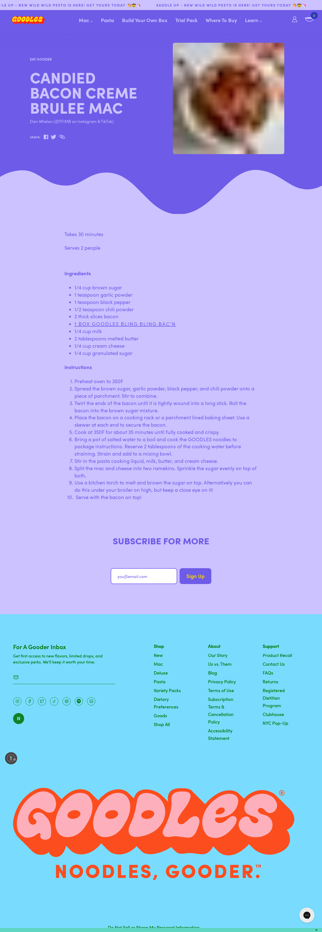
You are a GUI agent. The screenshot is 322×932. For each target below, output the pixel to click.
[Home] (24, 20)
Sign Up (195, 576)
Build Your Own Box (144, 20)
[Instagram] (17, 701)
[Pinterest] (42, 701)
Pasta (107, 20)
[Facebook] (29, 701)
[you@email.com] (144, 576)
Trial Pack (186, 20)
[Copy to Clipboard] (62, 137)
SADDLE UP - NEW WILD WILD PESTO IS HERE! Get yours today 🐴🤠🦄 (239, 5)
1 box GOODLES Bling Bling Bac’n (125, 323)
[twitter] (53, 137)
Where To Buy (221, 20)
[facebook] (46, 137)
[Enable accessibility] (11, 758)
